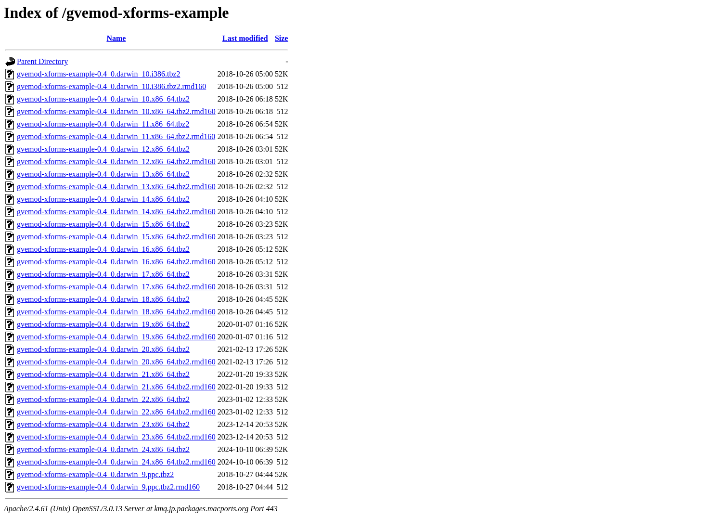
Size (281, 38)
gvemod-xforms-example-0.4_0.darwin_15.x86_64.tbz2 (103, 224)
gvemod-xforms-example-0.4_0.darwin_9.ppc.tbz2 (95, 474)
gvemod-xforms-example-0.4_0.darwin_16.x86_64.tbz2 (103, 249)
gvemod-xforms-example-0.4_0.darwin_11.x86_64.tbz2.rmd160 (116, 136)
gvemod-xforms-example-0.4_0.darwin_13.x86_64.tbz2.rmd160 (116, 186)
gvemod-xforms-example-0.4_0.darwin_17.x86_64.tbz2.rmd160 (116, 287)
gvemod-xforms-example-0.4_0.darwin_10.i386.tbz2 (98, 74)
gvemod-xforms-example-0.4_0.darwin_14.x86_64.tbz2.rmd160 (116, 211)
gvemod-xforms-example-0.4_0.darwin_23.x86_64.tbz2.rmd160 (116, 437)
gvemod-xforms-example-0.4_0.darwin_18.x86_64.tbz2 (103, 299)
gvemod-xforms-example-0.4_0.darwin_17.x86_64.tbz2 (103, 274)
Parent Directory (42, 61)
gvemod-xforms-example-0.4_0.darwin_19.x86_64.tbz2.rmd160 (116, 337)
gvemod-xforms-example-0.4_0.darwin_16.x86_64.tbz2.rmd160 (116, 262)
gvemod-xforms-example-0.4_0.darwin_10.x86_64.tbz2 (103, 99)
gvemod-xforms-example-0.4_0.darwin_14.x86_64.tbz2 (103, 199)
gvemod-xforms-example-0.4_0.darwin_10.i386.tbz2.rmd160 (111, 86)
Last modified (245, 38)
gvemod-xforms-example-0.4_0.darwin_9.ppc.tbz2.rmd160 (108, 487)
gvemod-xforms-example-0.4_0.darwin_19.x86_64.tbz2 (103, 324)
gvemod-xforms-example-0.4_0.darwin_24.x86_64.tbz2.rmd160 (116, 462)
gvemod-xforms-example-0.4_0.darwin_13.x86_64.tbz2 (103, 174)
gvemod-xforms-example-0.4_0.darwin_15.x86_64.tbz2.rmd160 (116, 237)
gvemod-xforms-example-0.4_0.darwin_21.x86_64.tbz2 (103, 374)
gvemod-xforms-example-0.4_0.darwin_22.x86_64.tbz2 (103, 399)
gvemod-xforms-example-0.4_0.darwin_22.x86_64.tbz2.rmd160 (116, 412)
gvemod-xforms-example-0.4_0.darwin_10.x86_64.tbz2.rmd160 (116, 111)
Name (116, 38)
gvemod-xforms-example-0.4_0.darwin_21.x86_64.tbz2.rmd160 (116, 387)
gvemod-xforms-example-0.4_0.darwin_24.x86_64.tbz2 (103, 449)
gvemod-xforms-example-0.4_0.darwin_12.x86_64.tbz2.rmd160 (116, 161)
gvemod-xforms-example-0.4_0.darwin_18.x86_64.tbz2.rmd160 (116, 312)
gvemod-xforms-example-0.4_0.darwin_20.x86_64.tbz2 (103, 349)
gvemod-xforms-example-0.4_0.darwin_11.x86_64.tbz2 (103, 124)
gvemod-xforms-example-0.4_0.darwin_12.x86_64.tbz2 (103, 149)
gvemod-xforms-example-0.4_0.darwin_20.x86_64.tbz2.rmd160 (116, 362)
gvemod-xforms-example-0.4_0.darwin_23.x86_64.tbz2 (103, 424)
